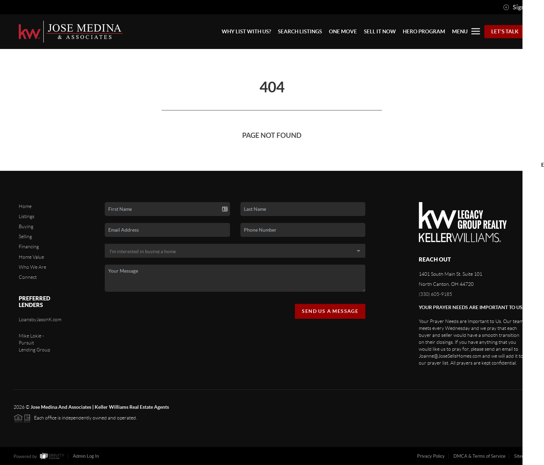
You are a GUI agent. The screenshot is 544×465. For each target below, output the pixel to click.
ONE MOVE (343, 31)
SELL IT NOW (380, 31)
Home (25, 206)
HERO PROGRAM (424, 31)
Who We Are (32, 267)
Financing (29, 246)
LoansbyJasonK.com (40, 319)
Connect (28, 277)
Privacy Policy (431, 456)
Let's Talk (504, 31)
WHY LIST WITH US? (246, 31)
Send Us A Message (330, 311)
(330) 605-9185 (435, 294)
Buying (26, 226)
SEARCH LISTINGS (300, 31)
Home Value (31, 257)
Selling (25, 236)
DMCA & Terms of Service (479, 456)
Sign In (517, 7)
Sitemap (522, 456)
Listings (26, 216)
